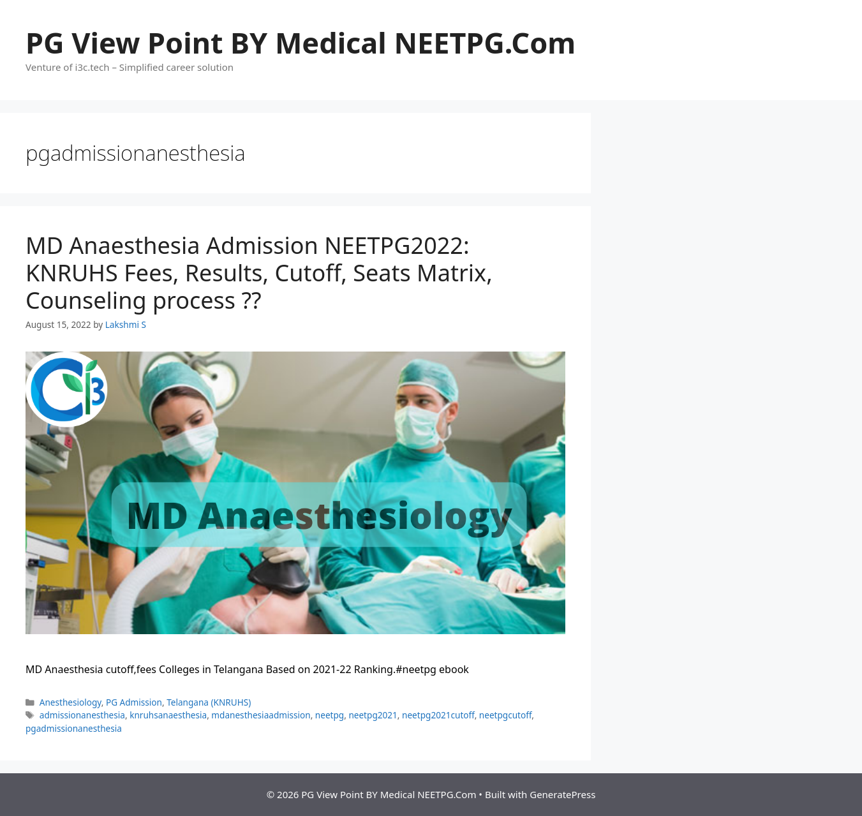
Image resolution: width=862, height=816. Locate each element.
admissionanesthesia (82, 715)
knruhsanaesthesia (168, 715)
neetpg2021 (372, 715)
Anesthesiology (70, 702)
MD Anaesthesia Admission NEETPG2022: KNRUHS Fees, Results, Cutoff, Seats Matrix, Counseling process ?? (259, 273)
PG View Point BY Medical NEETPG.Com (301, 42)
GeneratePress (562, 794)
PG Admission (134, 702)
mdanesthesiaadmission (260, 715)
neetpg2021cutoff (438, 715)
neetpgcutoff (505, 715)
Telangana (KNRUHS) (209, 702)
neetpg (329, 715)
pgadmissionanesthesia (74, 728)
